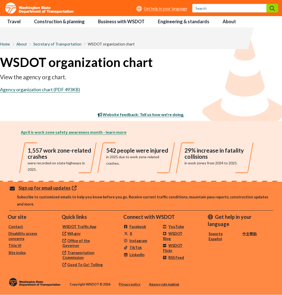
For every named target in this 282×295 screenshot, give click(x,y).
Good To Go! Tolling (85, 265)
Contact (15, 226)
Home (5, 44)
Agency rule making (164, 284)
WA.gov (74, 233)
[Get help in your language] (161, 8)
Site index (17, 253)
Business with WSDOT (121, 21)
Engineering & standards (183, 21)
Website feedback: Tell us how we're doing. (141, 114)
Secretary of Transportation (57, 44)
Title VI (14, 245)
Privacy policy (129, 284)
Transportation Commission (78, 255)
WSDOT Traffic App (79, 226)
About (229, 21)
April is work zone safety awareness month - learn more (73, 132)
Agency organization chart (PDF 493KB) (40, 89)
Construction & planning (59, 21)
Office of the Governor (76, 243)
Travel (14, 21)
